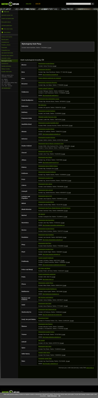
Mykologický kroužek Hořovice (46, 137)
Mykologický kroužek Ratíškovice (47, 289)
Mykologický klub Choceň (45, 151)
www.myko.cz (90, 367)
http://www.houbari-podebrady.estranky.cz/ (54, 265)
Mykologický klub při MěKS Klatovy (48, 166)
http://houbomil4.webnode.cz (50, 95)
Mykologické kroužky (6, 60)
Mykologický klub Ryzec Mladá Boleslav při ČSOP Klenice (54, 208)
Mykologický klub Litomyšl (45, 190)
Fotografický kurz (5, 50)
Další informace (52, 396)
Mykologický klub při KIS (45, 196)
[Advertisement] (56, 25)
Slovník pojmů (4, 39)
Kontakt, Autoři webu (6, 71)
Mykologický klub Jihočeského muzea (48, 99)
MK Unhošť (41, 340)
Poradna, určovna (5, 44)
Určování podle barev (6, 25)
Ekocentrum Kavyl (43, 318)
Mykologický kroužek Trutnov (46, 332)
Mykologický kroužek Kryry (45, 178)
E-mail (49, 47)
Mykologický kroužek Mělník (46, 202)
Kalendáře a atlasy (6, 58)
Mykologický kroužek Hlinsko (46, 129)
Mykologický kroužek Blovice (46, 63)
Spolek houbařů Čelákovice (46, 88)
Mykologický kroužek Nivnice (46, 228)
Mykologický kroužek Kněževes (47, 172)
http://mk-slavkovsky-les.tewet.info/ (52, 314)
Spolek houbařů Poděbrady (45, 258)
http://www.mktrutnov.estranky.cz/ (52, 337)
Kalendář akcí (4, 63)
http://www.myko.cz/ (48, 279)
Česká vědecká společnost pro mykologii (49, 78)
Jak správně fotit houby (7, 52)
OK (59, 396)
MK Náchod (41, 214)
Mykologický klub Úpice (44, 346)
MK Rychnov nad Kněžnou (45, 297)
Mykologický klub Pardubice (46, 234)
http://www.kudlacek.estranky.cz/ (51, 134)
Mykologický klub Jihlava (45, 157)
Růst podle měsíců (6, 22)
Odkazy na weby (5, 68)
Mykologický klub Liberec (45, 184)
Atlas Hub (28, 3)
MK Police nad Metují (44, 268)
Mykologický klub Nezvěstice (46, 220)
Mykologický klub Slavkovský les (47, 309)
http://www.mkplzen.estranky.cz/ (51, 254)
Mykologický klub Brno (44, 69)
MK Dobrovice (42, 105)
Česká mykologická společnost (46, 274)
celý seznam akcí (6, 87)
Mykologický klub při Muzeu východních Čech (50, 143)
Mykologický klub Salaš (44, 303)
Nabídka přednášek (6, 66)
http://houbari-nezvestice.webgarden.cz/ (54, 225)
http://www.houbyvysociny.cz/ (51, 162)
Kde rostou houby (7, 29)
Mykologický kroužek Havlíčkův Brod (48, 123)
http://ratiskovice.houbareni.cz (51, 294)
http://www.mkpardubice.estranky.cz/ (53, 240)
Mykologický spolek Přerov (45, 283)
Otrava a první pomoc (6, 36)
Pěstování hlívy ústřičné (7, 55)
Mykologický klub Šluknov (45, 324)
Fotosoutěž (4, 47)
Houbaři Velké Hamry (44, 352)
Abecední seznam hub (7, 15)
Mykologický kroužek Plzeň (45, 249)
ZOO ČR (38, 3)
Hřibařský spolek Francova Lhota (47, 117)
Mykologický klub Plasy (44, 243)
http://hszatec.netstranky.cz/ (50, 363)
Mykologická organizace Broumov (47, 82)
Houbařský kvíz (5, 42)
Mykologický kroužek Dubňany (46, 111)
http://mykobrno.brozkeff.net (50, 74)
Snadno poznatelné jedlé (7, 18)
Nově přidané (6, 32)
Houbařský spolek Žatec (45, 358)
